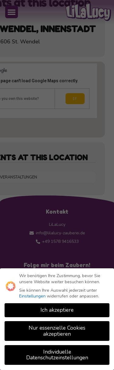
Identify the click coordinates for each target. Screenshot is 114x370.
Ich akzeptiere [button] (57, 310)
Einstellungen (32, 296)
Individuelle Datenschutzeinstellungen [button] (57, 355)
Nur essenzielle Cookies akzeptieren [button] (57, 331)
